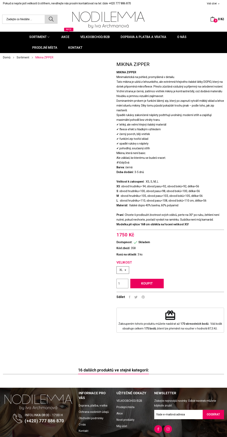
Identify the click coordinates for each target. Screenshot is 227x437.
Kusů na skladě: (126, 254)
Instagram (168, 429)
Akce (119, 413)
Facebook (158, 429)
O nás (82, 424)
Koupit (147, 283)
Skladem (144, 242)
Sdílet (129, 297)
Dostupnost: (124, 242)
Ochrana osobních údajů (94, 411)
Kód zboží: (123, 248)
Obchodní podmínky (91, 418)
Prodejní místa (125, 407)
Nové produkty (125, 419)
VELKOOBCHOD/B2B (129, 400)
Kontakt (83, 430)
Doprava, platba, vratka (93, 405)
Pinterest (143, 297)
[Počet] (122, 283)
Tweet (136, 297)
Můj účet (121, 426)
